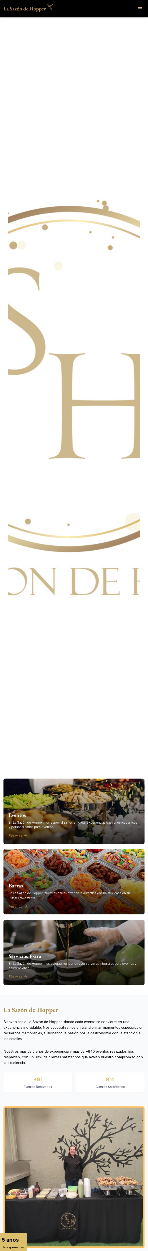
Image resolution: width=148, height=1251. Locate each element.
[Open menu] (140, 8)
